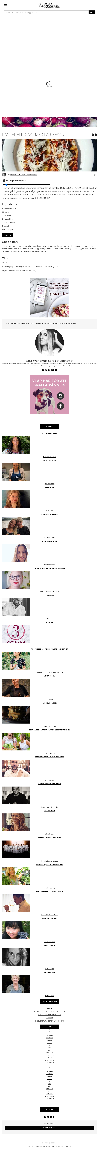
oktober (49, 1094)
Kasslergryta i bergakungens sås (49, 1021)
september (49, 1091)
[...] (46, 12)
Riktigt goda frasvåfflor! (49, 1015)
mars (49, 1040)
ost (45, 323)
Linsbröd (49, 1018)
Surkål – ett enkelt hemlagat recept (49, 1012)
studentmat (63, 323)
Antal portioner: (15, 180)
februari (49, 1038)
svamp (32, 323)
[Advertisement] (49, 36)
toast (8, 323)
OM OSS (45, 1143)
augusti (49, 1089)
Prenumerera (49, 1128)
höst (56, 323)
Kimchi (49, 1008)
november (49, 1096)
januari (49, 1035)
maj (49, 1081)
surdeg (13, 323)
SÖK (92, 12)
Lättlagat (50, 323)
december (49, 1099)
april (49, 1043)
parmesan (39, 323)
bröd (18, 323)
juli (49, 1086)
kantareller (25, 323)
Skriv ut (7, 235)
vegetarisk (72, 323)
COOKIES (54, 1143)
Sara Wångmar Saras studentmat (23, 175)
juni (49, 1084)
